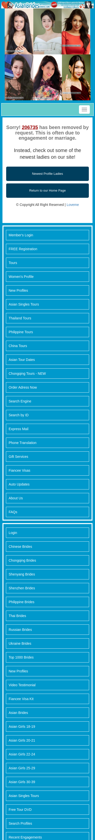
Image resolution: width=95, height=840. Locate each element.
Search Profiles (20, 823)
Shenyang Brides (22, 574)
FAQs (13, 512)
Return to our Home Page (47, 190)
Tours (13, 263)
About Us (16, 498)
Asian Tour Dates (22, 360)
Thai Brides (17, 616)
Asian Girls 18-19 (22, 727)
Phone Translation (23, 443)
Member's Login (21, 235)
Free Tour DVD (20, 810)
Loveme (73, 205)
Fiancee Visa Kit (21, 699)
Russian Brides (20, 630)
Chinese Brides (20, 547)
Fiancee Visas (19, 470)
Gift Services (18, 457)
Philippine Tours (21, 332)
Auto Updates (19, 484)
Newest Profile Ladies (47, 174)
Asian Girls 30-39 (22, 782)
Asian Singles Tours (24, 304)
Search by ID (19, 415)
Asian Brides (18, 713)
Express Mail (18, 429)
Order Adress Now (23, 387)
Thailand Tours (20, 318)
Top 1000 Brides (21, 657)
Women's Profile (21, 277)
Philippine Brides (21, 602)
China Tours (18, 346)
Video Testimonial (22, 685)
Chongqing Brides (22, 560)
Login (13, 533)
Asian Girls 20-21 (22, 740)
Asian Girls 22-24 (22, 754)
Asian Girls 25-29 (22, 768)
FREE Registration (23, 249)
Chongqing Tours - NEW (27, 374)
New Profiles (18, 290)
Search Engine (20, 401)
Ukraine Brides (20, 643)
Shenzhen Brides (22, 588)
